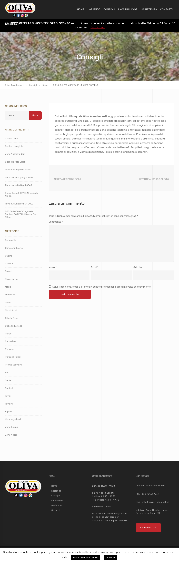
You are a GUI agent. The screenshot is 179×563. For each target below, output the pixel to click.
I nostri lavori (128, 9)
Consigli (109, 9)
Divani (8, 271)
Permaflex (10, 341)
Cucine (8, 256)
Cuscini (9, 263)
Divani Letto (11, 279)
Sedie (8, 380)
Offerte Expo (11, 318)
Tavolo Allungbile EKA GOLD (19, 203)
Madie (8, 287)
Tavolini (9, 403)
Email (94, 267)
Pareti (8, 333)
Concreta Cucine (14, 248)
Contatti (166, 9)
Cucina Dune (11, 138)
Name (52, 267)
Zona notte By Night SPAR (18, 185)
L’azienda (93, 9)
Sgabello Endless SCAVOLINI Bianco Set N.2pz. (21, 214)
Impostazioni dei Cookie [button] (85, 557)
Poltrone (9, 349)
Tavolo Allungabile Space (18, 169)
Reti (7, 372)
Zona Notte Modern (15, 154)
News (8, 302)
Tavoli (8, 396)
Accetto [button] (110, 557)
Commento (56, 221)
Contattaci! (98, 27)
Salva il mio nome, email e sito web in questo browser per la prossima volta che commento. (101, 286)
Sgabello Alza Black (15, 162)
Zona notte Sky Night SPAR (19, 177)
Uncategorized (13, 419)
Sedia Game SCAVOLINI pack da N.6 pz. (21, 194)
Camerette (10, 240)
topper (8, 411)
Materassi (10, 294)
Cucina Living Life (14, 146)
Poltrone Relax (13, 357)
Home (80, 9)
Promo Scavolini (13, 364)
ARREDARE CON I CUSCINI (67, 179)
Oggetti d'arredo (13, 326)
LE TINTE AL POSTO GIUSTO (154, 179)
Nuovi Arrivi (11, 310)
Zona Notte (11, 435)
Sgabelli (9, 388)
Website (137, 267)
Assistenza (149, 9)
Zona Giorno (11, 427)
